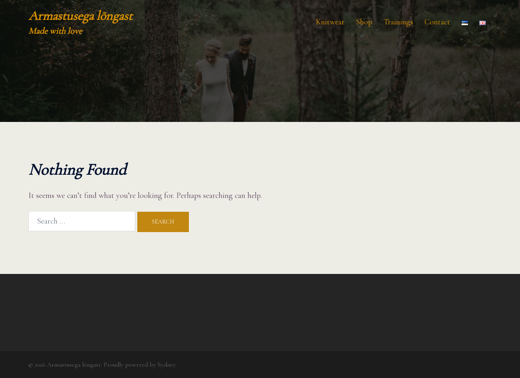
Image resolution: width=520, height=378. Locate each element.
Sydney (167, 365)
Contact (437, 22)
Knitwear (330, 22)
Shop (364, 22)
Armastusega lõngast (80, 16)
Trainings (398, 22)
